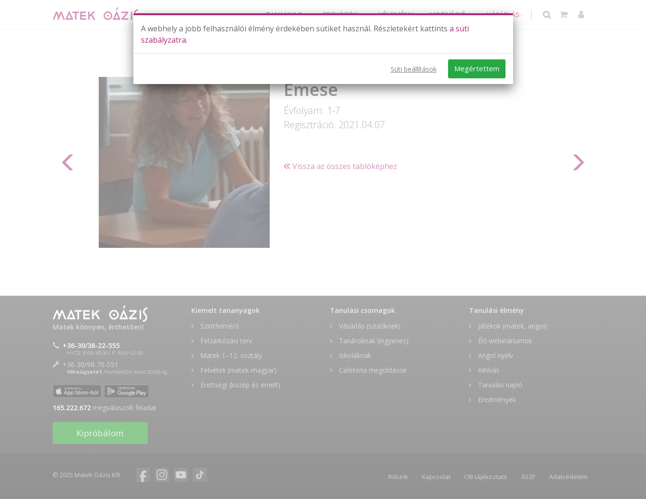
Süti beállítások (414, 69)
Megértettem (476, 68)
